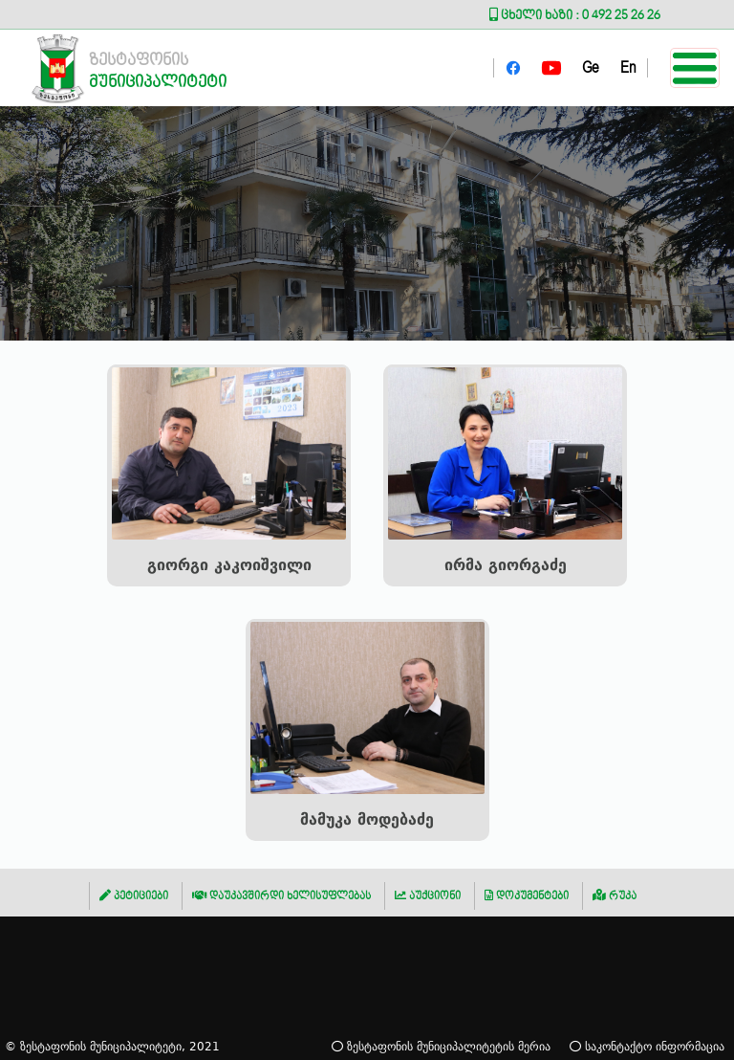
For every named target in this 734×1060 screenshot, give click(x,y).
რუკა (615, 896)
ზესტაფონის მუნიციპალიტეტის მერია (441, 1046)
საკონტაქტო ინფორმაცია (647, 1046)
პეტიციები (133, 896)
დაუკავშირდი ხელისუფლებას (281, 896)
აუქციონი (428, 896)
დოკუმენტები (527, 896)
